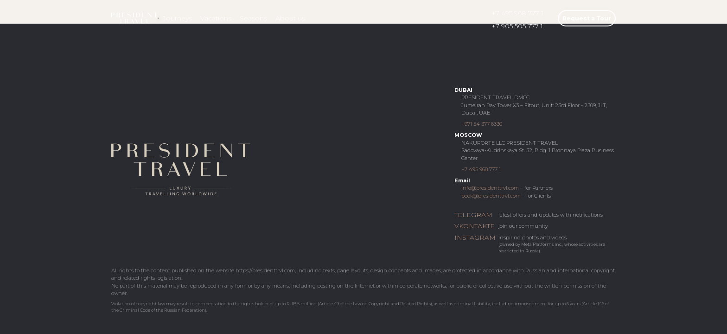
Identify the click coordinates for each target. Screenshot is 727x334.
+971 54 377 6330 (481, 124)
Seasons (253, 18)
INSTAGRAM (474, 237)
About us (290, 18)
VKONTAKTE (474, 226)
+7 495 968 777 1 (517, 13)
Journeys (177, 18)
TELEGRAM (473, 215)
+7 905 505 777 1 (517, 26)
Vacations (215, 18)
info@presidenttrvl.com (490, 188)
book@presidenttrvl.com (491, 196)
